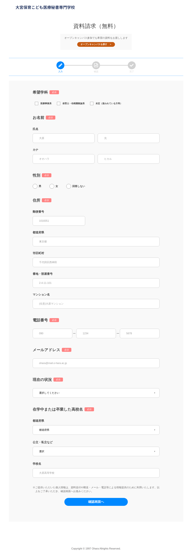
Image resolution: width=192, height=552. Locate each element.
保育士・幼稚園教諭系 (71, 103)
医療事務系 (43, 103)
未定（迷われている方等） (106, 103)
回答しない (78, 186)
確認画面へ (96, 501)
